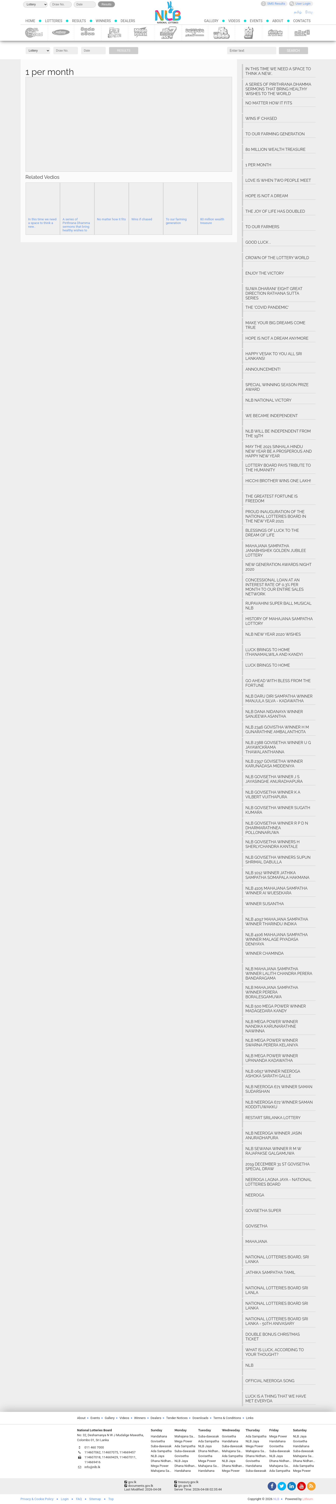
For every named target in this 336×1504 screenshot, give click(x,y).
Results (106, 4)
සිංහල (309, 12)
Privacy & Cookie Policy (37, 1499)
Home (30, 21)
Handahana (195, 33)
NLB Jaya (248, 33)
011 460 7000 (94, 1447)
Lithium (307, 1499)
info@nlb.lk (93, 1467)
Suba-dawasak (34, 33)
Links (250, 1418)
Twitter (281, 1486)
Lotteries (53, 21)
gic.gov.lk (182, 1486)
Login (65, 1499)
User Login (300, 3)
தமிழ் (298, 12)
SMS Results (273, 3)
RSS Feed (311, 1486)
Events (256, 21)
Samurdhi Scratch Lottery (302, 33)
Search (293, 51)
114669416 (93, 1462)
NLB (276, 1499)
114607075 (110, 1452)
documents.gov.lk (138, 1486)
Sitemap (95, 1499)
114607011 (127, 1457)
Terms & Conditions (227, 1418)
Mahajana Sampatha (87, 33)
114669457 (127, 1452)
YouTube (301, 1486)
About (277, 21)
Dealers (128, 21)
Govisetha (61, 33)
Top (111, 1499)
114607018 (93, 1457)
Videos (234, 21)
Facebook (271, 1486)
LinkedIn (291, 1486)
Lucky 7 (168, 33)
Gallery (211, 21)
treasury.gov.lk (186, 1482)
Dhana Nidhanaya (114, 33)
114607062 (93, 1452)
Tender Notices (177, 1418)
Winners (103, 21)
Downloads (200, 1418)
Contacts (302, 21)
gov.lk (130, 1482)
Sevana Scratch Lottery (275, 33)
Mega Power (141, 33)
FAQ (79, 1499)
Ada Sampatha (221, 33)
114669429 (110, 1457)
